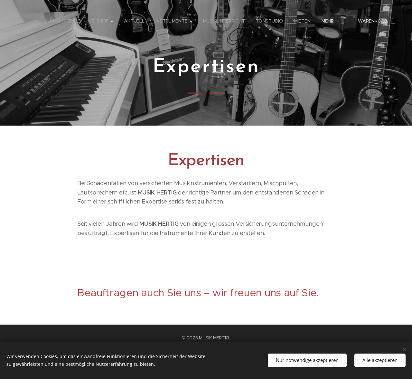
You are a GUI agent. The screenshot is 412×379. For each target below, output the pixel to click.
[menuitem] (66, 21)
